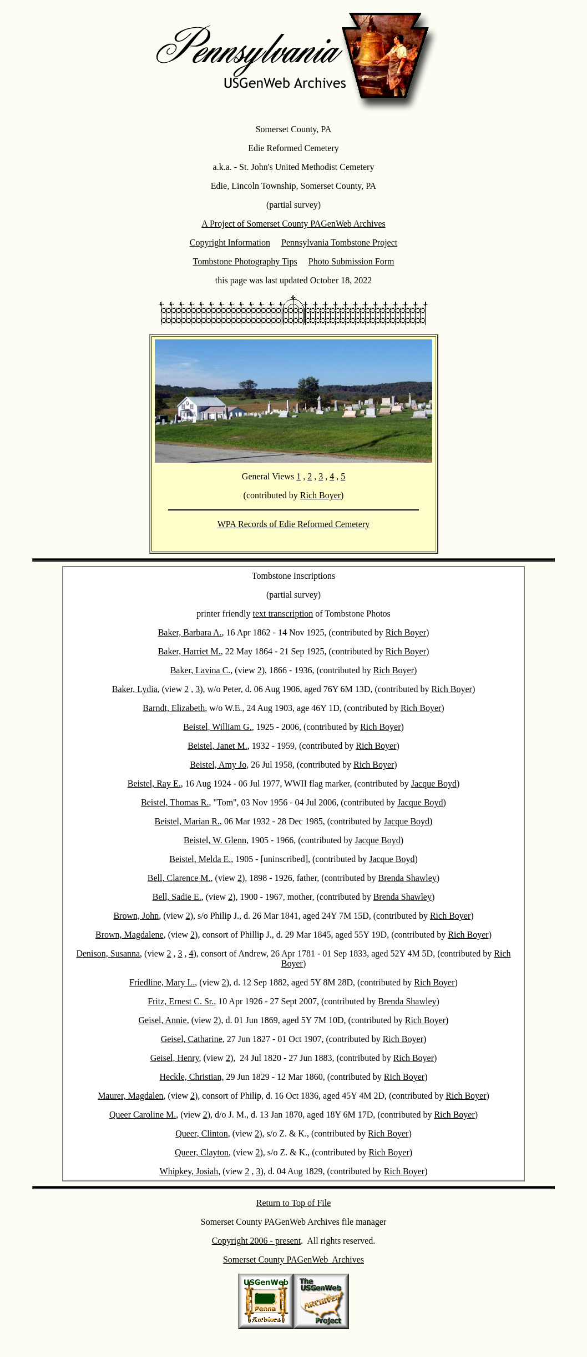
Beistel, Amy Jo (218, 764)
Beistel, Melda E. (200, 859)
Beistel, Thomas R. (175, 802)
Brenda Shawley (407, 878)
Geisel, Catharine (191, 1039)
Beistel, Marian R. (187, 821)
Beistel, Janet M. (217, 745)
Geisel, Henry (174, 1058)
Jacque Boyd (434, 783)
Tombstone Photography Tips (245, 261)
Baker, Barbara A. (190, 632)
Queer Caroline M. (142, 1114)
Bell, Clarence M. (179, 878)
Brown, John (136, 915)
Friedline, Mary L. (162, 982)
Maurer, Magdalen (130, 1095)
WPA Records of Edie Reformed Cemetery (293, 524)
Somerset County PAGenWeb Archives (293, 1259)
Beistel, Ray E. (154, 783)
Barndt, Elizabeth (174, 708)
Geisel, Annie (163, 1020)
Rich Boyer (320, 495)
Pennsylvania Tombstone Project (339, 242)
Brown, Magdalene (129, 934)
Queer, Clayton (202, 1152)
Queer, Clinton (201, 1133)
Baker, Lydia (135, 689)
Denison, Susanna (108, 953)
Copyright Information (230, 242)
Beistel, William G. (217, 727)
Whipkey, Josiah (189, 1171)
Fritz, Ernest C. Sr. (181, 1001)
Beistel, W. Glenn (215, 840)
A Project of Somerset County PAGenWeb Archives (293, 223)
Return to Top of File (293, 1203)
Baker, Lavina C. (200, 670)
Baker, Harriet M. (189, 651)
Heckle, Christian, (191, 1076)
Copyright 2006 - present (256, 1240)
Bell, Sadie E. (177, 897)
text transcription (282, 613)
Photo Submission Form (351, 261)
